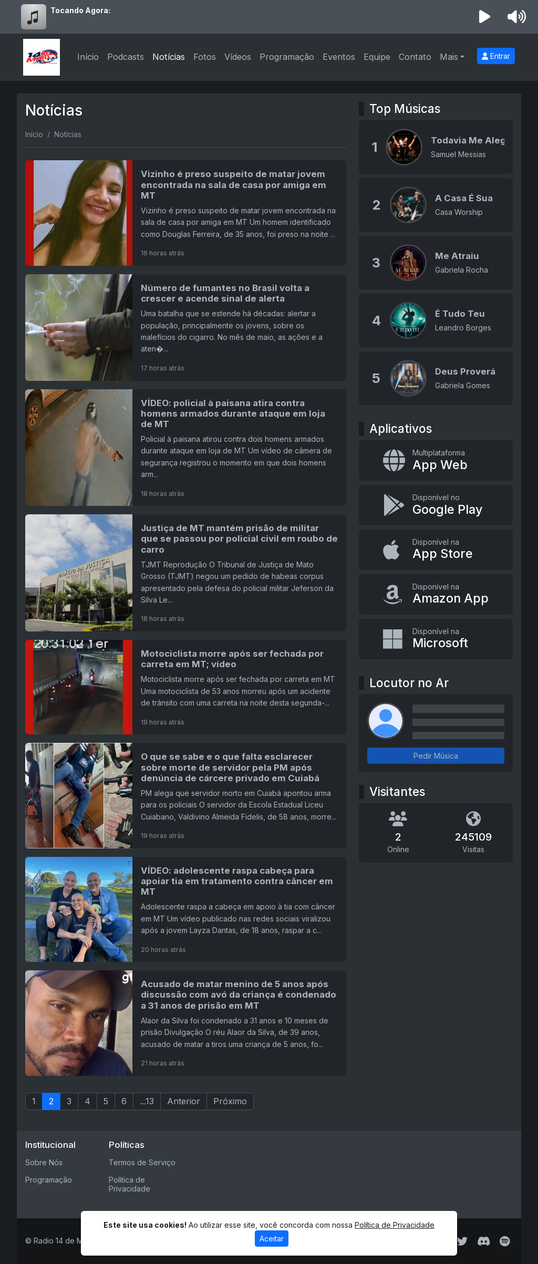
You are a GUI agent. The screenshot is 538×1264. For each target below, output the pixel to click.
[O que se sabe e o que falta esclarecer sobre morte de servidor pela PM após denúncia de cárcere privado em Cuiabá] (185, 795)
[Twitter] (462, 1241)
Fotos (204, 56)
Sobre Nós (44, 1162)
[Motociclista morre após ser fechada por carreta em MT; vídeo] (185, 687)
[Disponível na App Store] (436, 550)
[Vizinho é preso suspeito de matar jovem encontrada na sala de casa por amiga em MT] (185, 212)
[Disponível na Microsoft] (436, 639)
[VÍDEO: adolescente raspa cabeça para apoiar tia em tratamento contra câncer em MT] (185, 909)
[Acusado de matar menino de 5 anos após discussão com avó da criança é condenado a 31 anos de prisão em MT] (185, 1022)
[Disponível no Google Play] (436, 505)
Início (88, 56)
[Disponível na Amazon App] (436, 594)
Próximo (230, 1101)
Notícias (168, 56)
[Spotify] (505, 1241)
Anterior (183, 1101)
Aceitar (272, 1238)
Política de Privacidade (129, 1184)
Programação (287, 56)
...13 (147, 1101)
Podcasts (125, 56)
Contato (415, 56)
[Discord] (483, 1241)
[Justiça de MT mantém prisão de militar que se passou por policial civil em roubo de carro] (185, 572)
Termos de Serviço (142, 1162)
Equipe (377, 56)
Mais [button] (449, 56)
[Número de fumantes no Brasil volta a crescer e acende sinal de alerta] (185, 327)
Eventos (339, 56)
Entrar (496, 55)
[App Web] (436, 460)
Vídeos (237, 56)
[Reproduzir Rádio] (485, 16)
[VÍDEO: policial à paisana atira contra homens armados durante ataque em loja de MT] (185, 447)
